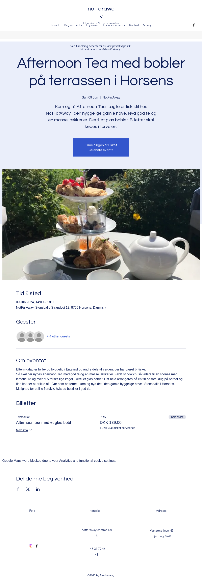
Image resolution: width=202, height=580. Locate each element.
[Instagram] (31, 546)
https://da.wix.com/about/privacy (100, 49)
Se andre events (101, 149)
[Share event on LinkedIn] (38, 489)
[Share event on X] (28, 489)
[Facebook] (194, 25)
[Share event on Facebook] (18, 489)
